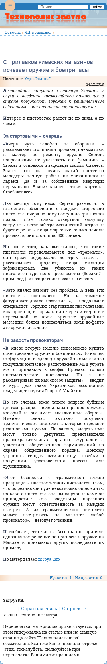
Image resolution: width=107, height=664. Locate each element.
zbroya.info (49, 559)
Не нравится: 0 (88, 577)
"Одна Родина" (37, 78)
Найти (96, 7)
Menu (10, 10)
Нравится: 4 (60, 577)
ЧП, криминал (38, 32)
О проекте (74, 608)
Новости (13, 32)
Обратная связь (39, 608)
